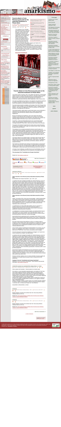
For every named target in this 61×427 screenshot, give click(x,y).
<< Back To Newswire (29, 313)
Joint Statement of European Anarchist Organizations (54, 28)
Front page (3, 26)
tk (2, 18)
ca (9, 19)
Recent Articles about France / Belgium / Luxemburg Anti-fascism (37, 31)
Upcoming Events (5, 53)
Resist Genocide (51, 22)
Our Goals (7, 14)
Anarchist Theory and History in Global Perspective (54, 68)
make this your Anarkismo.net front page (5, 22)
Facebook (34, 14)
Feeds (5, 87)
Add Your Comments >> (40, 158)
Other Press (4, 59)
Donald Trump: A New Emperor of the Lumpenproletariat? (5, 67)
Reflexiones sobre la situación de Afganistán (53, 80)
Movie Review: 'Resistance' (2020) (36, 33)
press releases (54, 111)
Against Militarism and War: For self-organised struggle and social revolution (53, 54)
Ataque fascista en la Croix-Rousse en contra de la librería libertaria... (37, 29)
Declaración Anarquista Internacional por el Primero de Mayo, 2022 (53, 46)
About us (2, 14)
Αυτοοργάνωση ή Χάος (52, 82)
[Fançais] (17, 52)
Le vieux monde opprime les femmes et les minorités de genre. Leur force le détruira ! (54, 50)
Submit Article (20, 14)
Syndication (3, 33)
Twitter (29, 14)
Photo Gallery (3, 31)
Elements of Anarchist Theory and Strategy (52, 35)
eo (4, 20)
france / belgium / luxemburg (19, 24)
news (54, 106)
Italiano (40, 318)
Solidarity (14, 288)
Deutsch (43, 318)
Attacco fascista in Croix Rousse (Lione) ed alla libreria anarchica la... (38, 26)
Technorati (35, 162)
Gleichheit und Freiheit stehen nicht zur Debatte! (53, 98)
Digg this (14, 162)
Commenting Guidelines (5, 30)
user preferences (5, 16)
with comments (23, 158)
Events (25, 14)
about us (2, 44)
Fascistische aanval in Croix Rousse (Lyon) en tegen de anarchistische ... (37, 23)
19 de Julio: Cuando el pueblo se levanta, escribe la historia (54, 38)
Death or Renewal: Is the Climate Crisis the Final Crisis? (53, 94)
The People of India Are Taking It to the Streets (5, 77)
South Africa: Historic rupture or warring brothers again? (54, 85)
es (7, 17)
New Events (4, 46)
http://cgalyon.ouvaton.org (23, 155)
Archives (2, 32)
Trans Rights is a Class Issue (54, 70)
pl (1, 19)
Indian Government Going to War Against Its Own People (5, 81)
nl (8, 18)
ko (5, 20)
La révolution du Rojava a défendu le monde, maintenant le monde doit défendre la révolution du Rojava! (53, 63)
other (4, 18)
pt (1, 18)
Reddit (30, 162)
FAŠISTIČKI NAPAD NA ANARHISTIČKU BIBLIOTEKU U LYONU (27, 266)
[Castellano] (24, 52)
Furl (25, 162)
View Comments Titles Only (38, 166)
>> (4, 21)
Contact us (13, 14)
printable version (16, 158)
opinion (54, 108)
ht (4, 19)
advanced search (4, 41)
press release (14, 25)
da (1, 20)
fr (6, 17)
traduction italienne (16, 171)
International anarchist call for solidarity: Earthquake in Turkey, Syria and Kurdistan (53, 31)
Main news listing (4, 27)
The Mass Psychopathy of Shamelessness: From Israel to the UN (5, 72)
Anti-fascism (8, 55)
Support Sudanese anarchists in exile (52, 25)
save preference (37, 167)
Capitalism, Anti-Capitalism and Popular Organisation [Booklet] (53, 73)
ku (5, 19)
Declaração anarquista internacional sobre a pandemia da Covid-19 (52, 58)
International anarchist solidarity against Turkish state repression (53, 42)
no (7, 18)
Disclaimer (10, 326)
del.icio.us (20, 162)
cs (8, 19)
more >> (8, 84)
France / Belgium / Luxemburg (6, 48)
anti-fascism (26, 24)
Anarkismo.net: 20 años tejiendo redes (53, 20)
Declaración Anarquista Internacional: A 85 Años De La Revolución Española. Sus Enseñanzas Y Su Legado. (53, 89)
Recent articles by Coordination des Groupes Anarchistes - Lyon (38, 20)
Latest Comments (4, 29)
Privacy (15, 326)
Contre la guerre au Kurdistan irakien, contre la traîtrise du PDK (53, 101)
